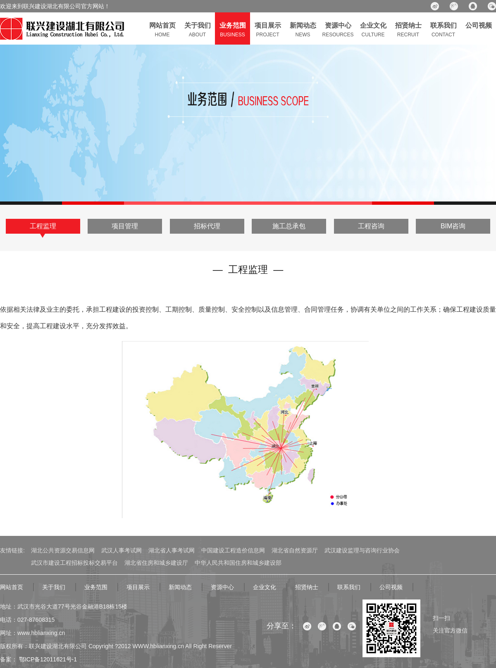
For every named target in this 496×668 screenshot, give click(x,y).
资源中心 (222, 587)
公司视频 (391, 587)
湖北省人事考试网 (171, 550)
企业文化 (264, 587)
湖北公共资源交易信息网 (63, 550)
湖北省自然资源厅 (295, 550)
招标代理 (207, 226)
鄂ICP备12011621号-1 (47, 659)
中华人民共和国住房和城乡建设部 (238, 562)
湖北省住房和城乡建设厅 (156, 562)
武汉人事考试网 (121, 550)
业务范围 (95, 587)
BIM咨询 (453, 226)
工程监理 (43, 226)
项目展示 (138, 587)
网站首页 (11, 587)
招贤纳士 (306, 587)
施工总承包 (288, 226)
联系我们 (348, 587)
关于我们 (53, 587)
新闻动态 (180, 587)
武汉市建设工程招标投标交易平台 (74, 562)
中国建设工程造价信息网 (233, 550)
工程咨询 (371, 226)
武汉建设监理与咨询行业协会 (362, 550)
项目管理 (125, 226)
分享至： (281, 626)
